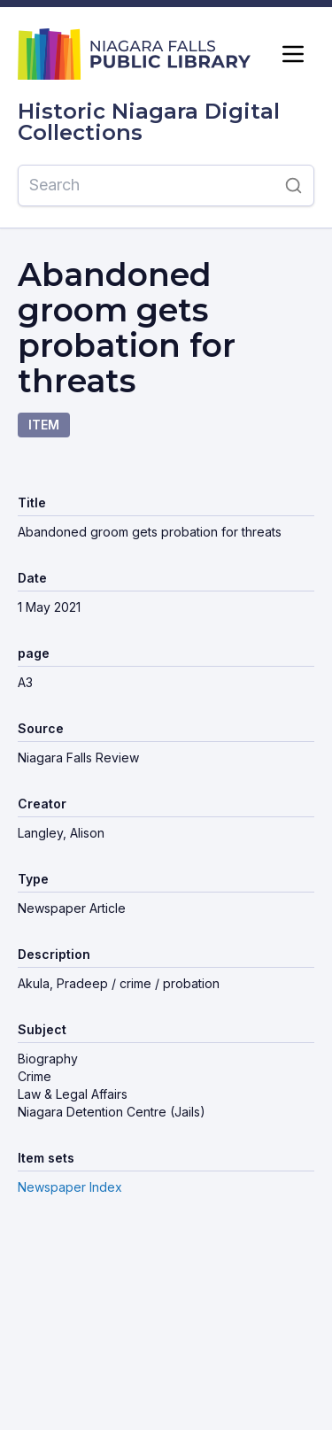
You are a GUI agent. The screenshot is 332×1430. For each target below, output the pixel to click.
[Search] (146, 185)
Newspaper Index (70, 1186)
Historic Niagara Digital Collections (149, 122)
